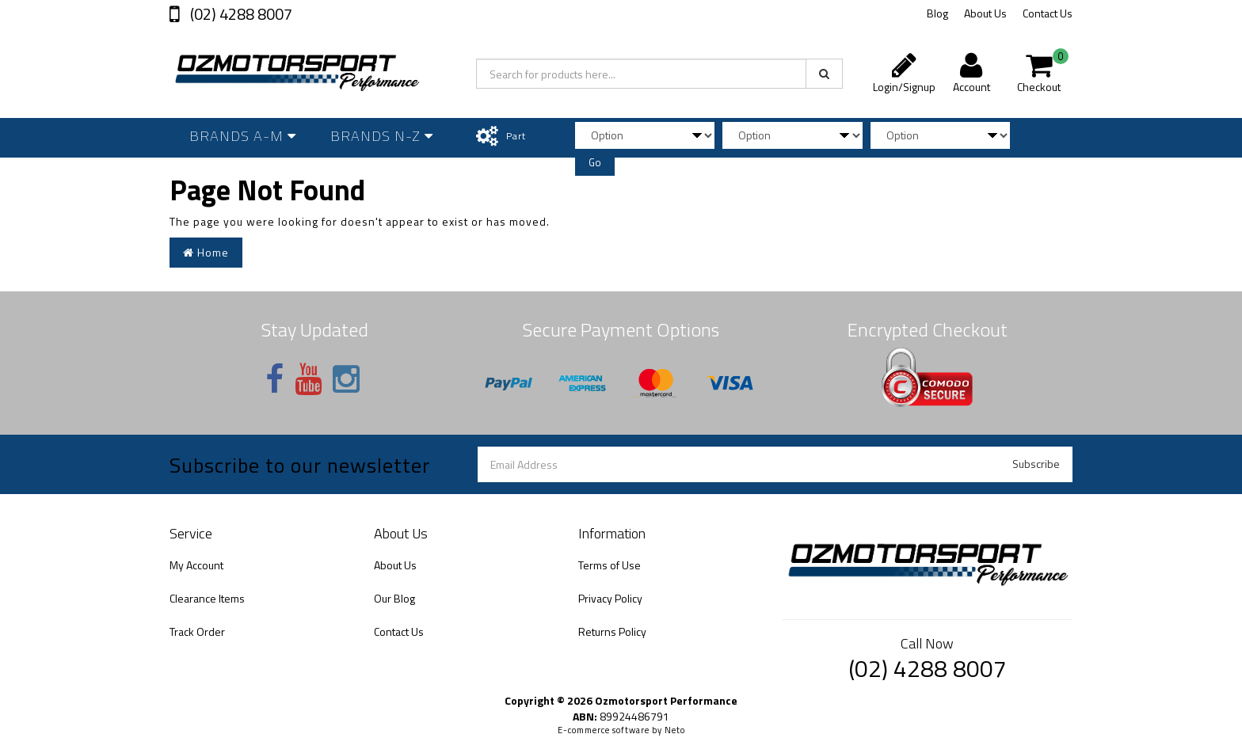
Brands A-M (242, 135)
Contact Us (1047, 13)
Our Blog (394, 598)
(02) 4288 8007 (239, 14)
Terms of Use (609, 565)
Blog (937, 13)
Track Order (197, 631)
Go (595, 162)
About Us (985, 13)
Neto (675, 730)
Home (206, 252)
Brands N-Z (381, 135)
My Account (196, 565)
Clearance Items (207, 598)
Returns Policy (612, 631)
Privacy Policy (610, 598)
